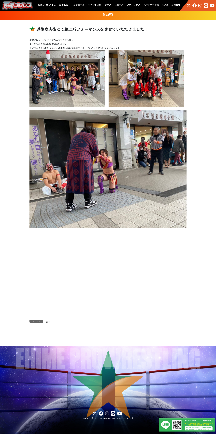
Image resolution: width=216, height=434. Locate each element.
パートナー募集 (151, 4)
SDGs (165, 4)
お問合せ (175, 4)
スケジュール (78, 4)
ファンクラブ (133, 4)
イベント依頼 (94, 4)
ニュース (119, 4)
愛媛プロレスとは (47, 4)
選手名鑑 (63, 4)
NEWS (47, 322)
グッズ (108, 4)
